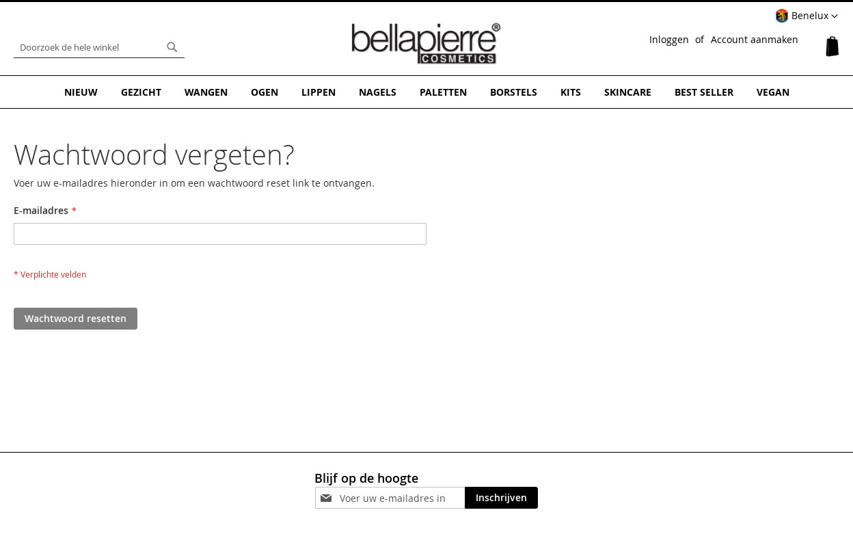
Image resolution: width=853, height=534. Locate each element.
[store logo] (426, 44)
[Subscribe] (501, 498)
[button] (806, 16)
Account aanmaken (754, 39)
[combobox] (99, 47)
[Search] (172, 47)
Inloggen (669, 39)
